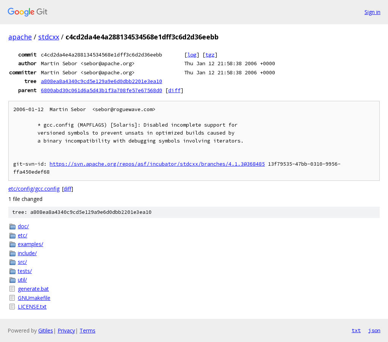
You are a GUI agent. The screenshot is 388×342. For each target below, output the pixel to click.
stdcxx (48, 36)
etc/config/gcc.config (33, 188)
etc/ (22, 235)
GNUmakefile (34, 297)
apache (20, 36)
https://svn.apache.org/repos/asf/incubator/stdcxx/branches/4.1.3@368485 (157, 164)
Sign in (372, 12)
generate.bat (33, 288)
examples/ (30, 244)
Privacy (66, 330)
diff (174, 90)
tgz (209, 54)
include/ (27, 253)
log (191, 54)
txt (356, 330)
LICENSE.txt (32, 306)
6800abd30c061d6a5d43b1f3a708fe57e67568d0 (101, 90)
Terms (87, 330)
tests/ (25, 271)
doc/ (23, 226)
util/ (22, 279)
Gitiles (45, 330)
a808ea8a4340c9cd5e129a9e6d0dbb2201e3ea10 (101, 81)
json (374, 330)
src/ (22, 261)
